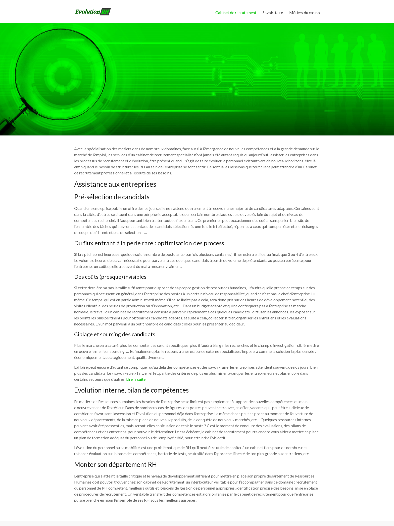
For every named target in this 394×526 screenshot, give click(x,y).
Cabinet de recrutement (235, 12)
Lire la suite (135, 379)
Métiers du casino (304, 12)
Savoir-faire (273, 12)
